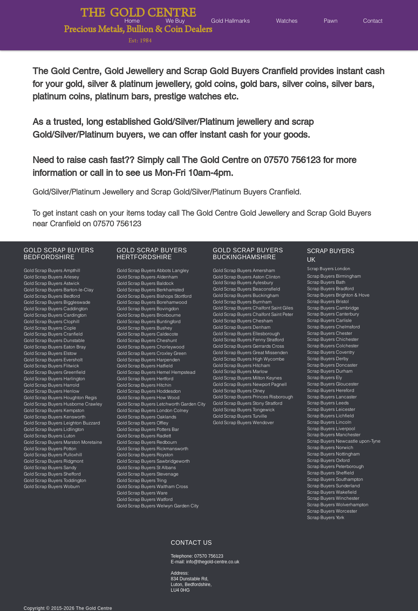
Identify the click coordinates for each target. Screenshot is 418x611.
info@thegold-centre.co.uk (212, 561)
